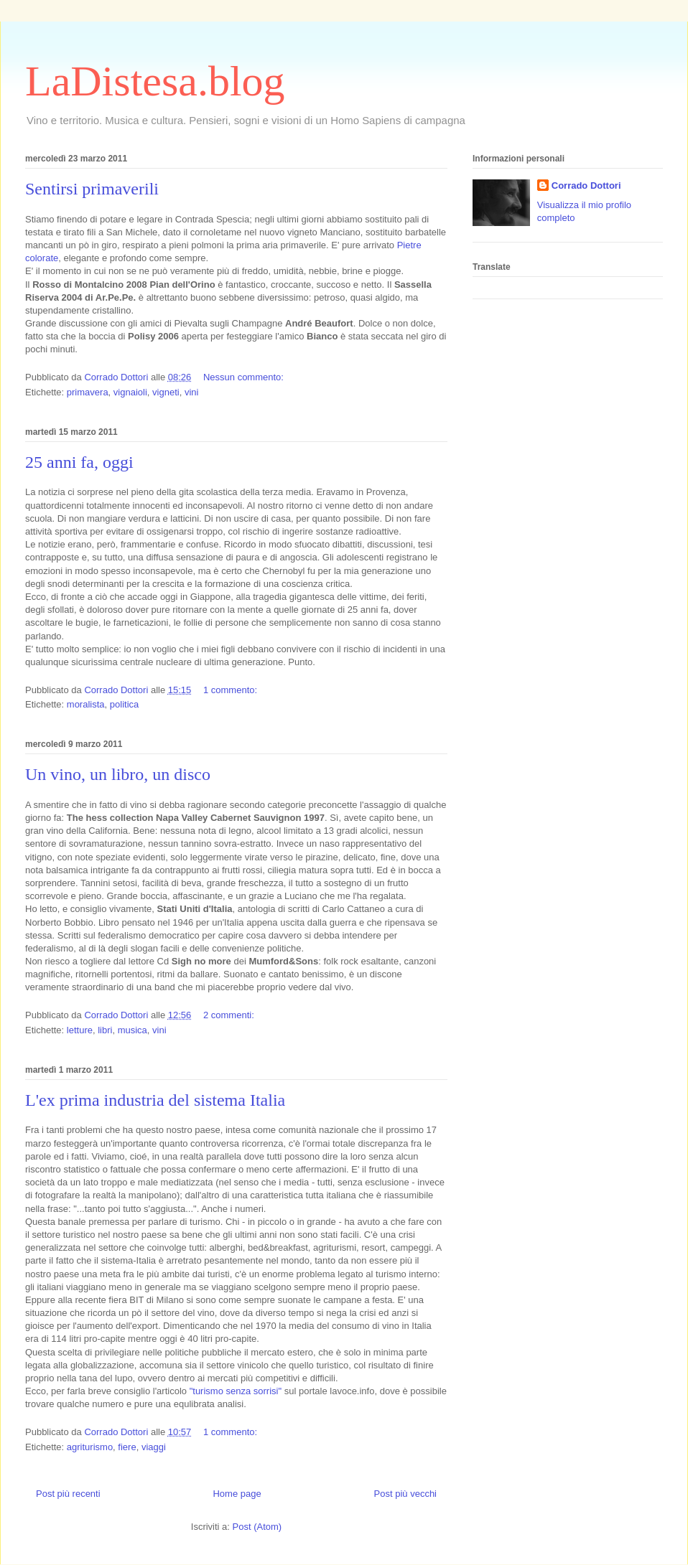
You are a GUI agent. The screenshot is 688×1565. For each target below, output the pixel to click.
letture (80, 1030)
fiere (127, 1447)
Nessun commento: (245, 377)
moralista (86, 704)
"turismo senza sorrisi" (236, 1391)
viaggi (153, 1447)
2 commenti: (229, 1015)
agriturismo (90, 1447)
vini (192, 392)
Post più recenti (68, 1493)
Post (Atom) (257, 1526)
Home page (237, 1493)
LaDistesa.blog (155, 81)
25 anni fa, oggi (79, 462)
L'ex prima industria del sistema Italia (155, 1100)
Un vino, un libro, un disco (117, 774)
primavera (87, 392)
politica (124, 704)
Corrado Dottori (586, 185)
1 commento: (231, 690)
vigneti (166, 392)
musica (132, 1030)
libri (105, 1030)
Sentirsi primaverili (92, 188)
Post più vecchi (405, 1493)
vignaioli (130, 392)
